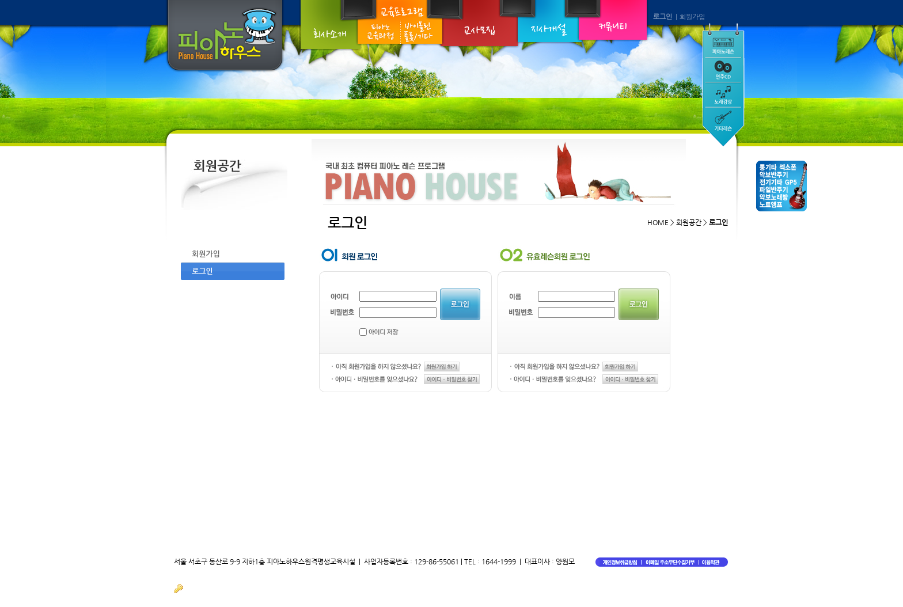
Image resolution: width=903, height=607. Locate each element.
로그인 (662, 17)
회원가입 (692, 17)
